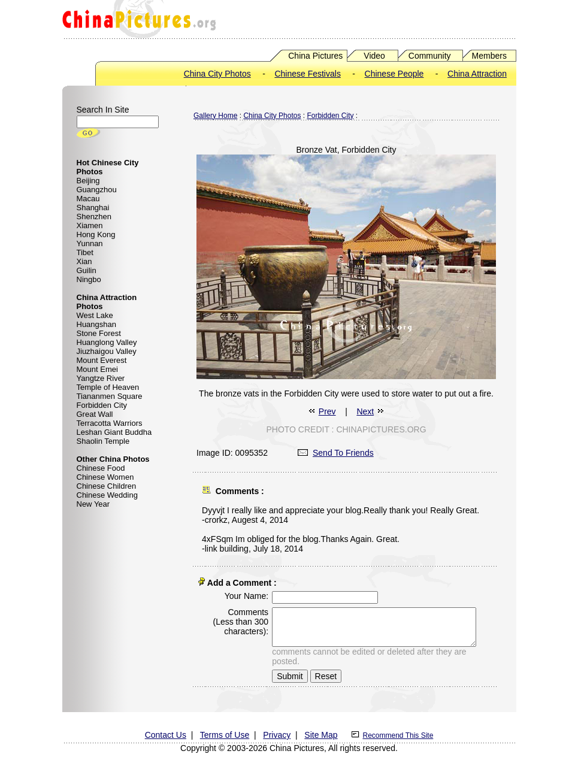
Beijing (88, 180)
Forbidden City (102, 405)
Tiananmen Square (110, 396)
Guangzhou (97, 189)
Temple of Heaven (108, 387)
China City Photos (217, 73)
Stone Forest (99, 333)
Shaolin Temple (103, 441)
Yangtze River (101, 378)
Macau (88, 198)
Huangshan (97, 324)
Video (374, 55)
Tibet (85, 252)
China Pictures (315, 55)
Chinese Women (105, 477)
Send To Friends (336, 453)
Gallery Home (215, 115)
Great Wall (95, 414)
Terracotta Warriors (110, 423)
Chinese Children (107, 486)
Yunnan (90, 243)
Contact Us (165, 732)
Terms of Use (224, 732)
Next (365, 411)
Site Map (320, 732)
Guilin (86, 270)
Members (489, 55)
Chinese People (394, 73)
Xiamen (90, 225)
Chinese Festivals (307, 73)
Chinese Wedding (107, 495)
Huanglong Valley (107, 342)
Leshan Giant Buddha (114, 432)
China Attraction (477, 73)
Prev (327, 411)
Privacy (276, 732)
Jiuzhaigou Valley (107, 351)
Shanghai (93, 207)
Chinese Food (101, 468)
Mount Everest (102, 360)
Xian (84, 261)
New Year (93, 503)
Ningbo (89, 279)
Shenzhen (94, 216)
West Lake (95, 315)
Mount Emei (97, 369)
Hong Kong (96, 234)
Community (429, 55)
